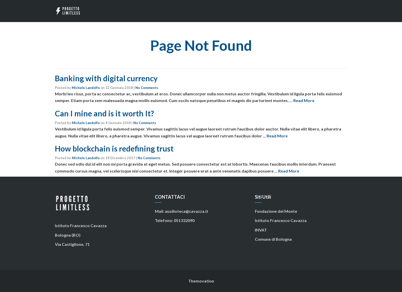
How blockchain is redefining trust (114, 148)
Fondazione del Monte (276, 211)
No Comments (146, 88)
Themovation (201, 280)
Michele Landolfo (86, 88)
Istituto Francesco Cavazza (281, 220)
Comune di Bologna (273, 239)
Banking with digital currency (106, 78)
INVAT (261, 229)
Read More (303, 100)
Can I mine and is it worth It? (104, 113)
